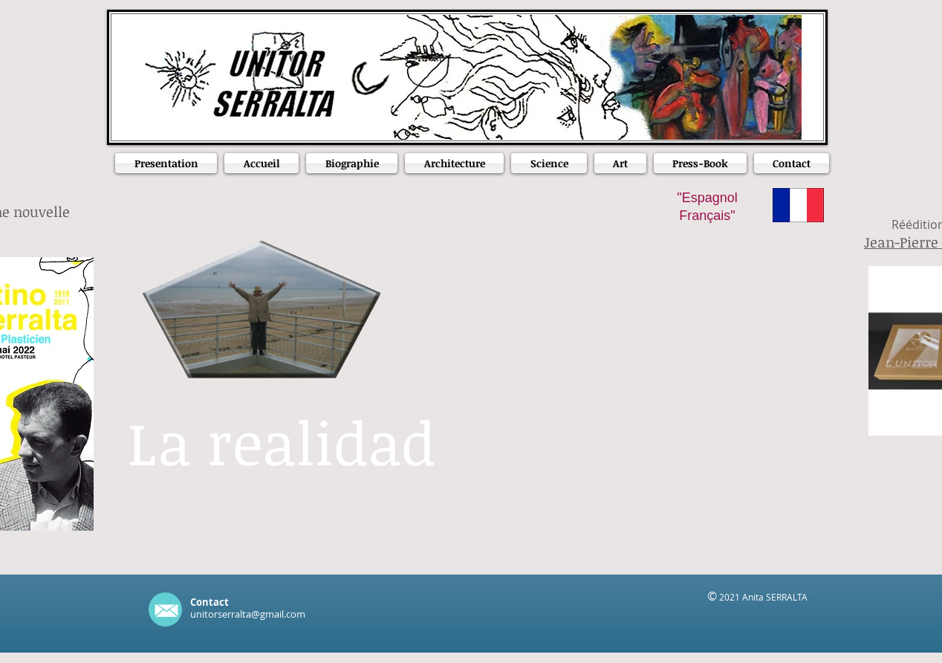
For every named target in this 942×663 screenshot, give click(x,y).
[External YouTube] (624, 393)
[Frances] (798, 205)
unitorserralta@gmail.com (247, 614)
